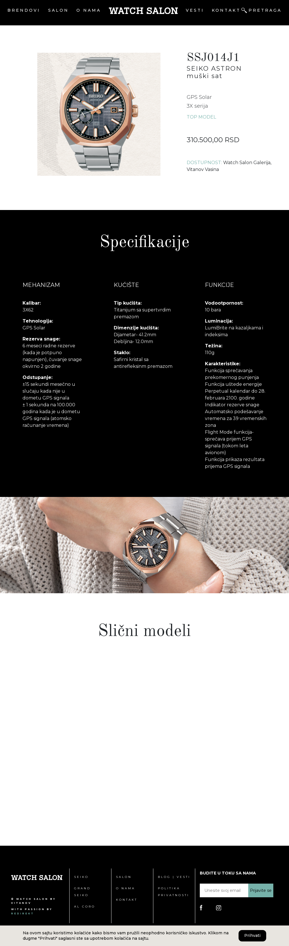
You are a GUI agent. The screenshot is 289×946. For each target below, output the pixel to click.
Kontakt (226, 10)
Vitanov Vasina (203, 169)
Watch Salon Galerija (246, 162)
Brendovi (23, 10)
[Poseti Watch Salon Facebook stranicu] (201, 907)
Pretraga (265, 10)
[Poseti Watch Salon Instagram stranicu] (218, 907)
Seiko (81, 877)
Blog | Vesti (174, 877)
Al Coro (84, 906)
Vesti (195, 10)
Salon (58, 10)
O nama (88, 10)
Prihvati (252, 935)
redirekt (22, 913)
